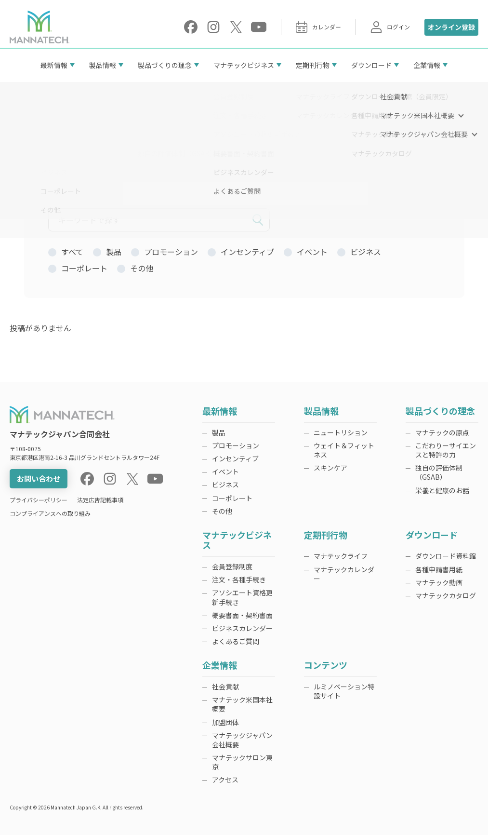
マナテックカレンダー (344, 574)
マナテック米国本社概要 (242, 704)
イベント (225, 471)
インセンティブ (235, 458)
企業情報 (426, 65)
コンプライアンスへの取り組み (50, 513)
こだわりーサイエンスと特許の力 (445, 450)
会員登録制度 (232, 566)
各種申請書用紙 (438, 569)
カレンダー (318, 27)
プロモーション (235, 445)
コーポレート (232, 498)
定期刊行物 (313, 65)
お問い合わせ (38, 478)
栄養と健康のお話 (442, 490)
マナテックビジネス (243, 65)
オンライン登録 (451, 27)
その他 (222, 511)
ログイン (390, 27)
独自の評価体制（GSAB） (438, 472)
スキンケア (330, 467)
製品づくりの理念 (165, 65)
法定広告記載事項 (100, 500)
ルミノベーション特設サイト (344, 691)
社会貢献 (225, 686)
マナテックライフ (341, 556)
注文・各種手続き (239, 579)
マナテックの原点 (442, 432)
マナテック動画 (438, 582)
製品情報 (102, 65)
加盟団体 (225, 722)
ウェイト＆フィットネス (344, 450)
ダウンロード (371, 65)
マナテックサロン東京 (242, 762)
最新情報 (53, 65)
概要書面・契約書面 (242, 615)
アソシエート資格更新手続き (242, 597)
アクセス (225, 779)
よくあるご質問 (235, 641)
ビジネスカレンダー (242, 628)
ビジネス (225, 484)
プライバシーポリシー (38, 500)
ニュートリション (341, 432)
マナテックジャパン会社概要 (242, 739)
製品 (218, 432)
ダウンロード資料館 (445, 556)
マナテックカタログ (445, 595)
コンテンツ (325, 665)
